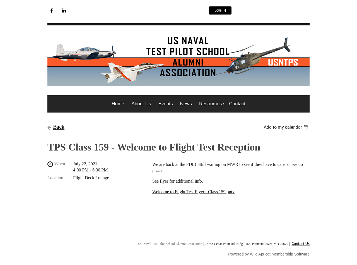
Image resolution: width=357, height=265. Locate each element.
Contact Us (301, 243)
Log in (220, 11)
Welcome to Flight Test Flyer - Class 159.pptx (193, 191)
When (59, 163)
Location (55, 177)
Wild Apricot (260, 254)
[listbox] (287, 127)
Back (58, 127)
